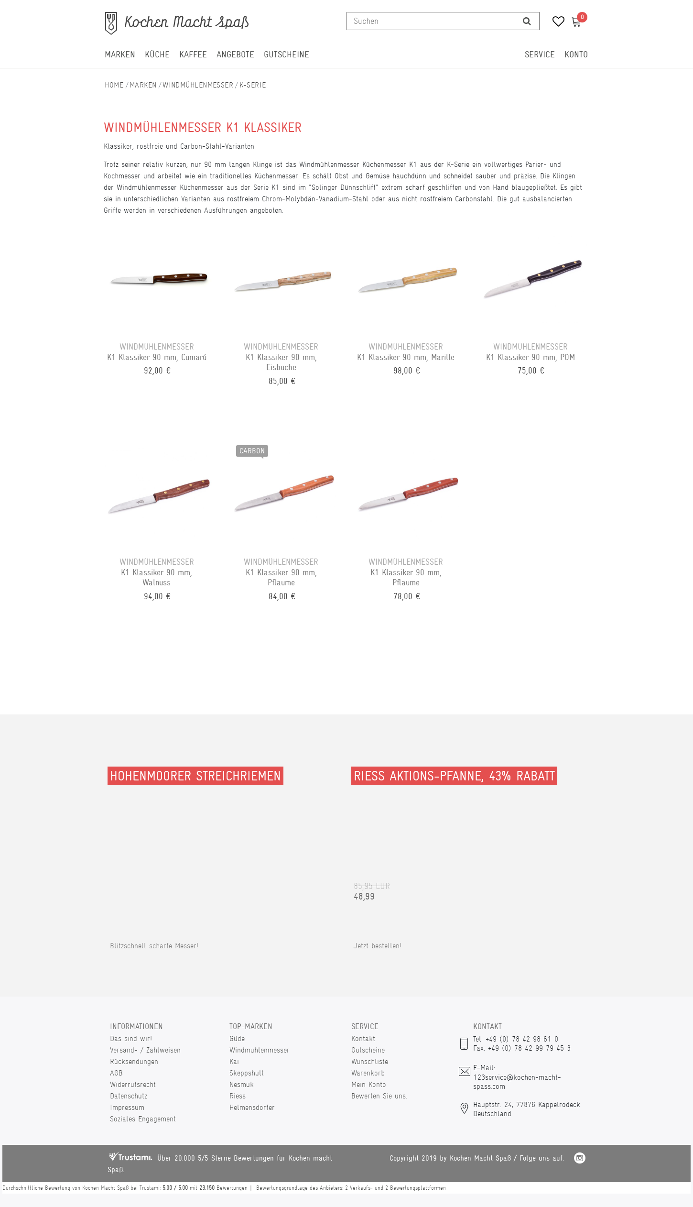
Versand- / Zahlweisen (145, 1049)
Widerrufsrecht (133, 1084)
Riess (237, 1095)
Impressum (127, 1107)
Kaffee (193, 54)
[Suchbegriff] (431, 21)
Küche (157, 54)
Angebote (235, 54)
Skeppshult (246, 1072)
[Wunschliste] (555, 22)
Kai (234, 1061)
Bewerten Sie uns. (379, 1095)
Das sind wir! (131, 1038)
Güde (237, 1038)
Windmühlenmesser (197, 84)
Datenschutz (128, 1095)
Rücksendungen (134, 1061)
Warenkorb (368, 1072)
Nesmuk (241, 1084)
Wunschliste (369, 1061)
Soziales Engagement (143, 1118)
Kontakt (363, 1038)
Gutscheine (286, 54)
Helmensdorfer (252, 1107)
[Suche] (527, 21)
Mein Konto (368, 1084)
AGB (116, 1072)
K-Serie (252, 84)
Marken (120, 54)
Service (540, 54)
